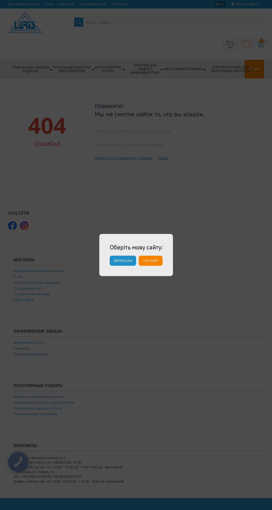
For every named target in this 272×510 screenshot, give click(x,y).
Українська (123, 260)
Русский (150, 260)
